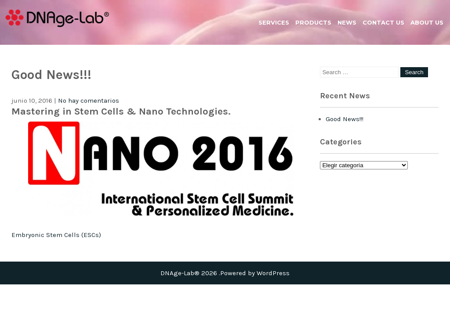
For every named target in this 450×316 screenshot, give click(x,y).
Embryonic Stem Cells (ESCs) (56, 235)
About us (426, 22)
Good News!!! (344, 119)
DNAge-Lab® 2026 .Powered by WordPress (225, 273)
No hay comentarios (88, 100)
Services (273, 22)
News (347, 22)
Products (313, 22)
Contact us (383, 22)
